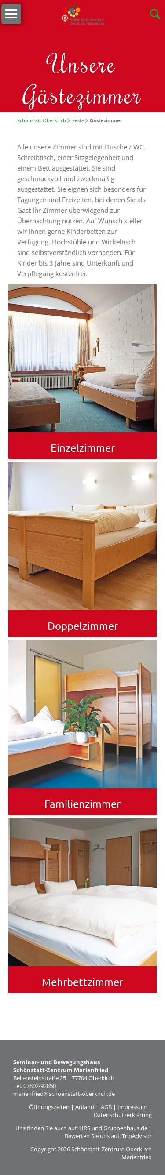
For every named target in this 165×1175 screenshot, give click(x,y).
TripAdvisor (137, 1136)
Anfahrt (85, 1107)
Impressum (132, 1107)
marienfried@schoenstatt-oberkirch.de (64, 1094)
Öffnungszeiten (49, 1107)
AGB (106, 1107)
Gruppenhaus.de (125, 1128)
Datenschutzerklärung (123, 1115)
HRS (84, 1128)
